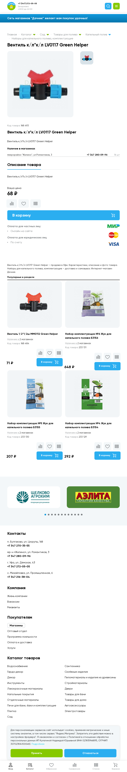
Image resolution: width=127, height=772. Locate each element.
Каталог (28, 34)
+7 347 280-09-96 (97, 154)
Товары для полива (67, 34)
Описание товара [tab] (24, 164)
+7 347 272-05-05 (18, 566)
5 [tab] (58, 514)
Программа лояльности (22, 636)
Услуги (11, 648)
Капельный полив (98, 34)
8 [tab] (68, 514)
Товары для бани (75, 694)
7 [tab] (65, 514)
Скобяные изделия (76, 671)
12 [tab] (82, 514)
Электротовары (75, 711)
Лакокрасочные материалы (25, 688)
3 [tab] (52, 514)
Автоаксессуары (75, 705)
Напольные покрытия (20, 694)
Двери (69, 688)
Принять (36, 753)
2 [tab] (48, 514)
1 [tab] (45, 514)
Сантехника (72, 666)
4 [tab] (55, 514)
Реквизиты (13, 607)
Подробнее (38, 744)
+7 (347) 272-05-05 (27, 3)
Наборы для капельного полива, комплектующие (42, 38)
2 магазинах (20, 339)
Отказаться (90, 753)
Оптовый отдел (17, 631)
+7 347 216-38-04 (18, 576)
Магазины (16, 625)
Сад (44, 34)
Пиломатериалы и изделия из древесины (90, 677)
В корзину (63, 215)
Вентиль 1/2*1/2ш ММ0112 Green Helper (32, 333)
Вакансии (13, 601)
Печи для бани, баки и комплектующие (31, 705)
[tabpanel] (34, 497)
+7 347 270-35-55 (18, 545)
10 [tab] (75, 514)
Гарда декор (15, 671)
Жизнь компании (17, 596)
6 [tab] (62, 514)
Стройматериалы (76, 683)
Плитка (11, 711)
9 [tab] (72, 514)
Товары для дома (75, 699)
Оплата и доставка (19, 642)
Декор (11, 677)
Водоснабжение (17, 666)
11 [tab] (78, 514)
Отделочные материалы (23, 699)
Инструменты (15, 683)
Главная (12, 34)
